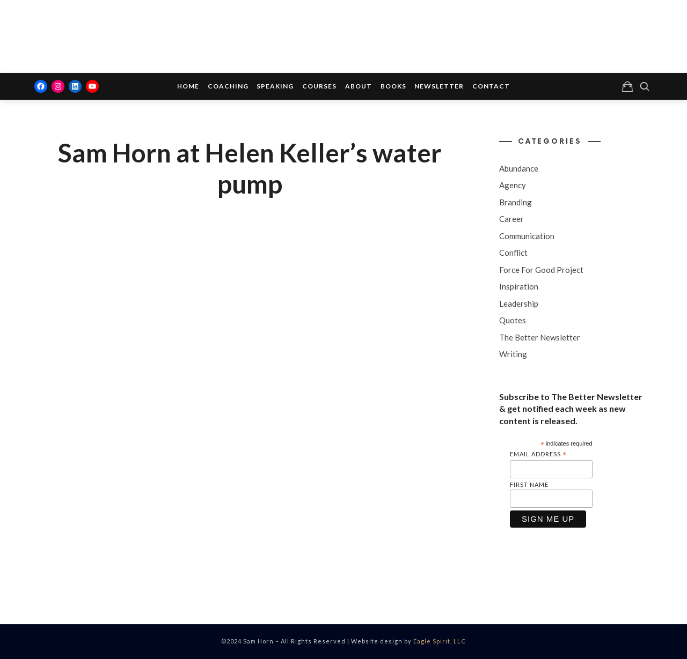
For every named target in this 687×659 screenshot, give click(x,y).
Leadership (518, 303)
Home (188, 86)
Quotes (512, 320)
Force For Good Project (541, 270)
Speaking (275, 86)
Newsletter (439, 86)
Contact (491, 86)
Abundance (518, 168)
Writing (513, 354)
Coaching (228, 86)
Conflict (513, 252)
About (358, 86)
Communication (526, 236)
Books (393, 86)
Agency (512, 185)
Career (511, 219)
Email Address (538, 454)
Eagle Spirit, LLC (439, 641)
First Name (529, 484)
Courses (319, 86)
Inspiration (518, 286)
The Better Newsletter (539, 337)
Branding (515, 202)
